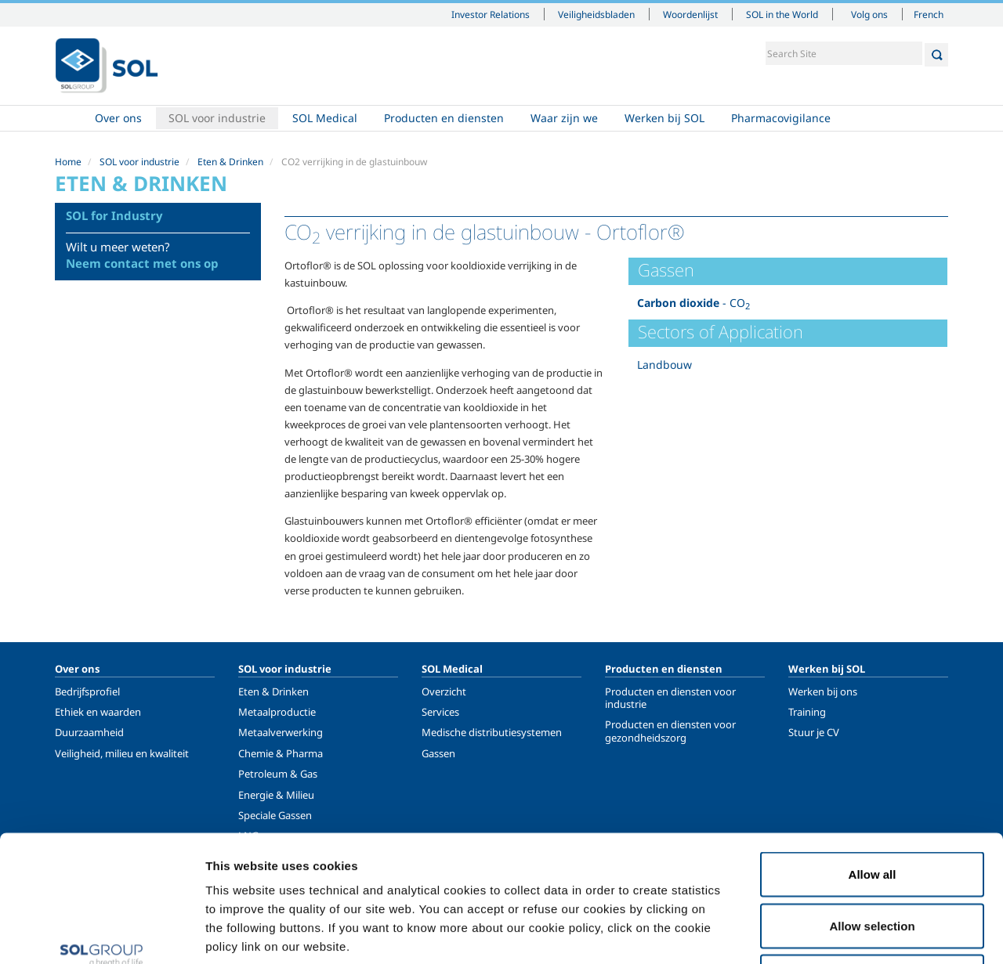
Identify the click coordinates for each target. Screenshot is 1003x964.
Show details (814, 933)
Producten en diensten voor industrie (670, 697)
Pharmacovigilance (781, 117)
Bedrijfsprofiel (87, 691)
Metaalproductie (277, 712)
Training (807, 712)
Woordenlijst (690, 14)
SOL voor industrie (217, 117)
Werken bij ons (822, 691)
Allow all (872, 758)
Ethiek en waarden (98, 712)
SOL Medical (324, 117)
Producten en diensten (444, 117)
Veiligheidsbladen (596, 14)
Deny (872, 861)
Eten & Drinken (230, 161)
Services (440, 712)
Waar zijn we (564, 117)
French (928, 14)
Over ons (118, 117)
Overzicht (444, 691)
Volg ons (869, 14)
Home (68, 118)
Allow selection (871, 810)
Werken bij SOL (664, 117)
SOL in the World (782, 14)
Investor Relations (490, 14)
